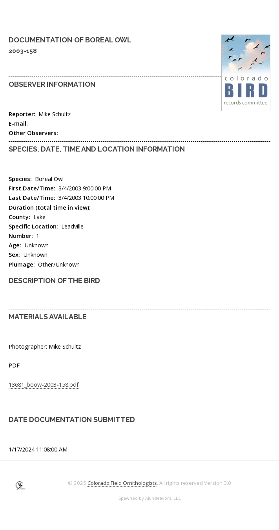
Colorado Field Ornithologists (122, 482)
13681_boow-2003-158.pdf (43, 384)
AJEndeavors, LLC (163, 498)
